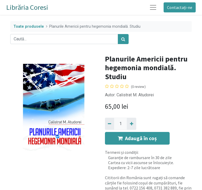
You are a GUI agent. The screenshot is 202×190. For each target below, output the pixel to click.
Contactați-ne (179, 7)
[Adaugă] (131, 124)
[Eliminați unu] (109, 124)
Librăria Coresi (27, 7)
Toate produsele (28, 26)
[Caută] (123, 39)
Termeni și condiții (121, 152)
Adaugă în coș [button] (137, 138)
